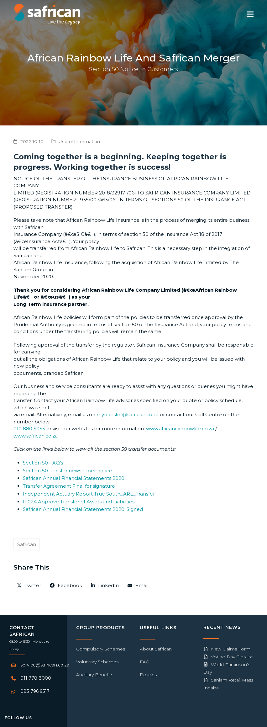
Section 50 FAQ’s (43, 463)
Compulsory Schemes (100, 649)
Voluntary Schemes (97, 662)
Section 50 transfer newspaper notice (67, 471)
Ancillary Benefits (94, 674)
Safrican (26, 544)
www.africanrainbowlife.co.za (180, 429)
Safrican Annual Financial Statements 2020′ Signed (83, 509)
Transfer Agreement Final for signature (69, 486)
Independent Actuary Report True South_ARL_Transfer (89, 494)
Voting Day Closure (232, 657)
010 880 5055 (29, 429)
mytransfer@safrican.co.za (128, 414)
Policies (148, 674)
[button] (250, 14)
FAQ (144, 662)
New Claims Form (230, 649)
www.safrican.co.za (35, 436)
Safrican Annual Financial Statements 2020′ (74, 478)
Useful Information (79, 141)
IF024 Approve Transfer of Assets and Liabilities (78, 502)
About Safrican (156, 649)
